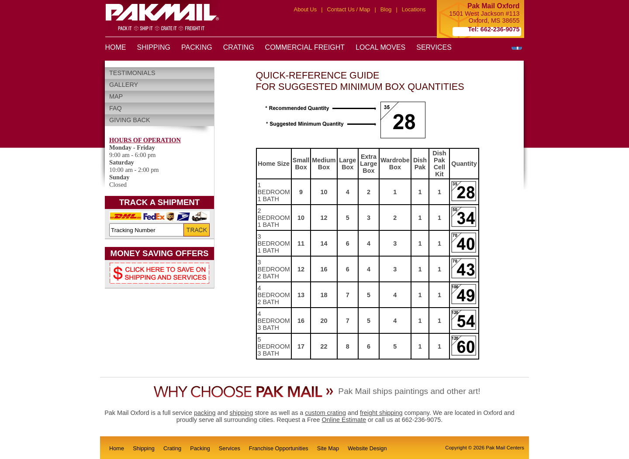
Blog (386, 9)
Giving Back (129, 119)
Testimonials (132, 72)
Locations (414, 9)
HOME (115, 47)
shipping (241, 412)
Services (229, 448)
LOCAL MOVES (380, 47)
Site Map (328, 448)
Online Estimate (343, 419)
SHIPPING (153, 47)
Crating (172, 448)
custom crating (325, 412)
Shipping (144, 448)
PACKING (196, 47)
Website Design (367, 448)
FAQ (115, 108)
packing (205, 412)
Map (116, 96)
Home (116, 448)
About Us (305, 9)
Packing (200, 448)
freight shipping (381, 412)
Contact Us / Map (348, 9)
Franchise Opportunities (278, 448)
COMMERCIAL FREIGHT (305, 47)
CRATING (238, 47)
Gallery (123, 84)
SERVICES (434, 47)
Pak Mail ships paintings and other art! (409, 391)
